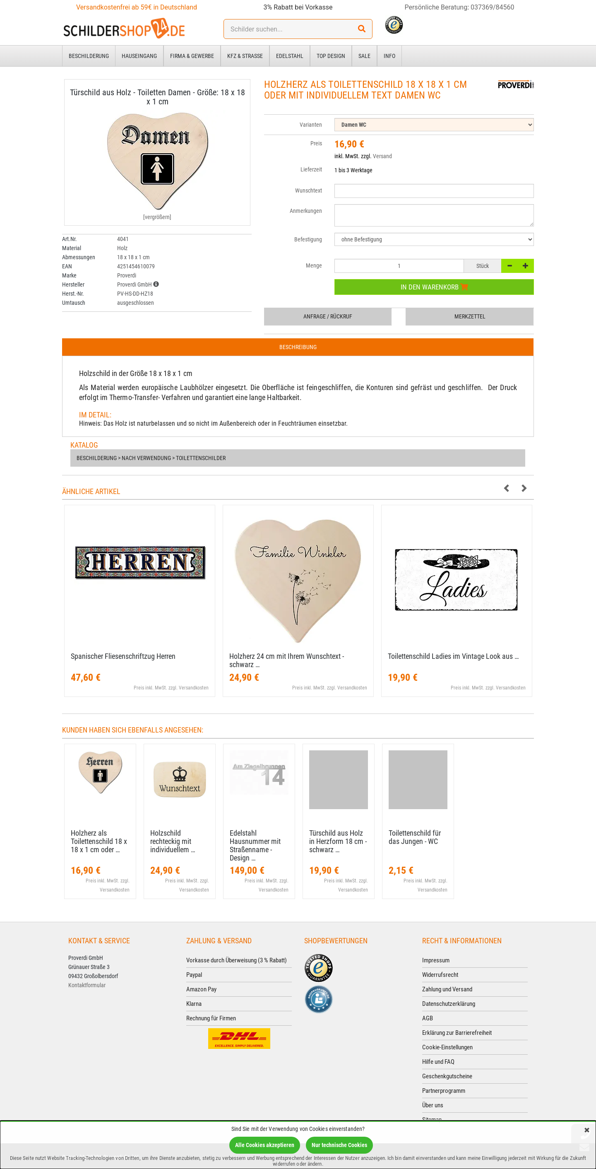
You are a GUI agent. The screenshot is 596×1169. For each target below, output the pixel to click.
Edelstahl (289, 56)
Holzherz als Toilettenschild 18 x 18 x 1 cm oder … (99, 841)
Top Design (331, 56)
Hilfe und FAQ (438, 1061)
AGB (427, 1018)
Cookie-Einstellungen (447, 1047)
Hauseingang (139, 56)
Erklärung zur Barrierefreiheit (457, 1032)
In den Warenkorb (434, 287)
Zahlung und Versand (447, 989)
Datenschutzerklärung (448, 1004)
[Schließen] (587, 1130)
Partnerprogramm (443, 1090)
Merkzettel (469, 316)
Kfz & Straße (245, 56)
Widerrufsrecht (440, 975)
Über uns (432, 1105)
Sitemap (432, 1119)
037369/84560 (492, 7)
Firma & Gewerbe (192, 56)
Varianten (311, 124)
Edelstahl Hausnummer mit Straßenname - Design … (255, 845)
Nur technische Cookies (339, 1145)
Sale (364, 56)
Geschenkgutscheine (447, 1076)
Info (389, 56)
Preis (316, 143)
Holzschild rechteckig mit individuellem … (172, 841)
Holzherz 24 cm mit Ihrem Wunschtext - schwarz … (286, 660)
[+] (525, 266)
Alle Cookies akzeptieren (264, 1145)
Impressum (435, 960)
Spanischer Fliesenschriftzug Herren (123, 656)
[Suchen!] (361, 29)
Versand (382, 156)
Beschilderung (89, 56)
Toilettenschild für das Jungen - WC (415, 837)
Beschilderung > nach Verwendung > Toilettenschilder (151, 458)
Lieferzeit (311, 169)
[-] (509, 266)
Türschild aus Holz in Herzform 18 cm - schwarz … (338, 841)
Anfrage (327, 316)
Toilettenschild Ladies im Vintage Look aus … (453, 656)
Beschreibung (298, 347)
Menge (314, 265)
